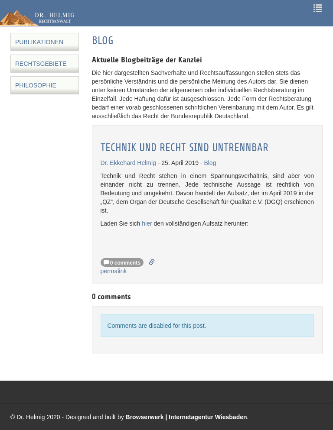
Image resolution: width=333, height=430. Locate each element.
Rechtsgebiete (40, 63)
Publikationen (39, 42)
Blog (210, 162)
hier (147, 223)
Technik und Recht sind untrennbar (184, 148)
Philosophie (35, 85)
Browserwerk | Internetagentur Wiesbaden (186, 417)
